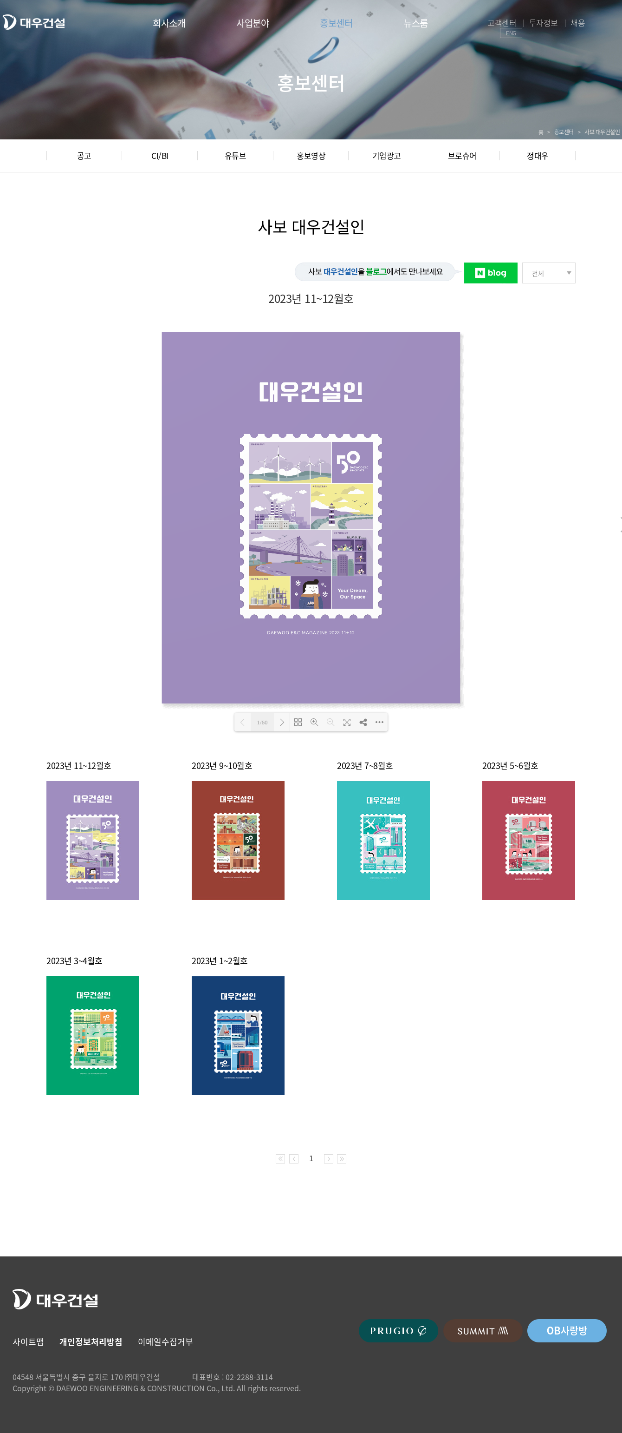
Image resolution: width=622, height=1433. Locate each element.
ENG (511, 33)
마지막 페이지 (341, 1158)
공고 (84, 155)
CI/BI (159, 155)
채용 (577, 22)
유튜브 (235, 155)
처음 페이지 (280, 1158)
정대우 (538, 155)
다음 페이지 (328, 1158)
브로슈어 (462, 155)
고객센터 (501, 22)
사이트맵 (28, 1341)
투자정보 (543, 22)
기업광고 (386, 155)
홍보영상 (311, 155)
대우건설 (33, 22)
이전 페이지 (293, 1158)
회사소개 (169, 23)
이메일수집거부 (165, 1341)
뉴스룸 (415, 23)
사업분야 (252, 23)
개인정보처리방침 (91, 1341)
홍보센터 (336, 23)
